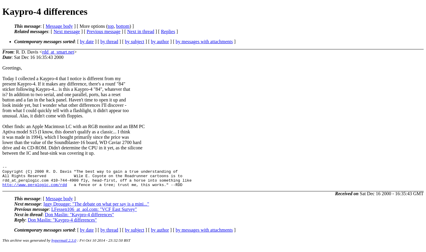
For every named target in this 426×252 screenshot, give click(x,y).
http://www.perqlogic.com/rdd (34, 189)
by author (160, 41)
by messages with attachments (204, 41)
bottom (122, 26)
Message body (59, 26)
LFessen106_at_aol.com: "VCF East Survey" (94, 213)
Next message (67, 31)
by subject (134, 41)
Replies (168, 31)
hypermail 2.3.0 (63, 245)
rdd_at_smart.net (58, 51)
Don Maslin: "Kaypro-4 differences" (79, 219)
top (111, 26)
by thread (109, 41)
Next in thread (140, 31)
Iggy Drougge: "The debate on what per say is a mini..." (96, 208)
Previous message (103, 31)
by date (87, 41)
